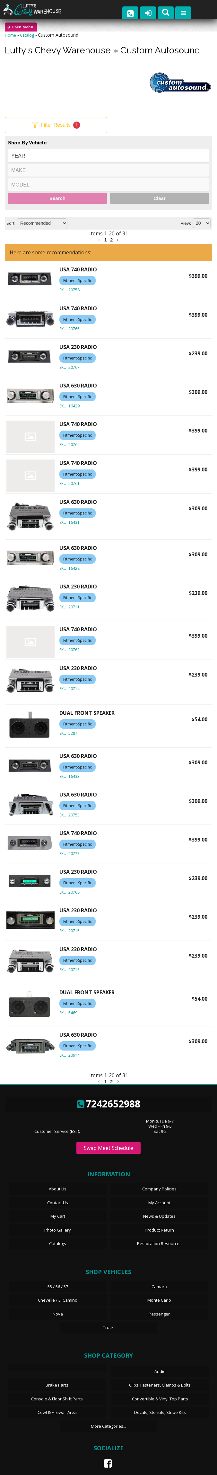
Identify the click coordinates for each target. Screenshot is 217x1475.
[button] (99, 240)
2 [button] (111, 239)
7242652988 (108, 1103)
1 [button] (105, 239)
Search (57, 198)
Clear (159, 198)
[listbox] (108, 155)
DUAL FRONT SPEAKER (87, 712)
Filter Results (56, 125)
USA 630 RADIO (78, 385)
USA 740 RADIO (78, 269)
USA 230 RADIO (78, 347)
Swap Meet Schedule (108, 1148)
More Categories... (108, 1426)
